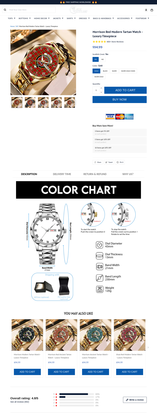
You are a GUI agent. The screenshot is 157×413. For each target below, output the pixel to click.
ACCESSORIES (124, 18)
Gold (100, 65)
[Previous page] (11, 102)
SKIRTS (71, 18)
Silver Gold (98, 77)
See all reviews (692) (19, 323)
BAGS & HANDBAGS (103, 18)
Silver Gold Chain (128, 71)
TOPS (11, 18)
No (102, 59)
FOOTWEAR (142, 18)
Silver (114, 71)
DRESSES (84, 18)
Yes (106, 54)
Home (12, 26)
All (17, 26)
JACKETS (58, 18)
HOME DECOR (42, 18)
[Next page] (74, 102)
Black (105, 71)
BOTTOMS (25, 18)
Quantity (96, 84)
